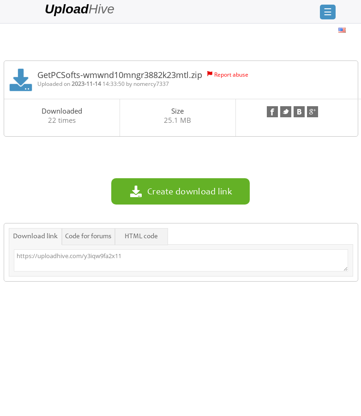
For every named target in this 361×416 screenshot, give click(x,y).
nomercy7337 (151, 84)
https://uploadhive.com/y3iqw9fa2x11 (181, 260)
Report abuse (231, 74)
